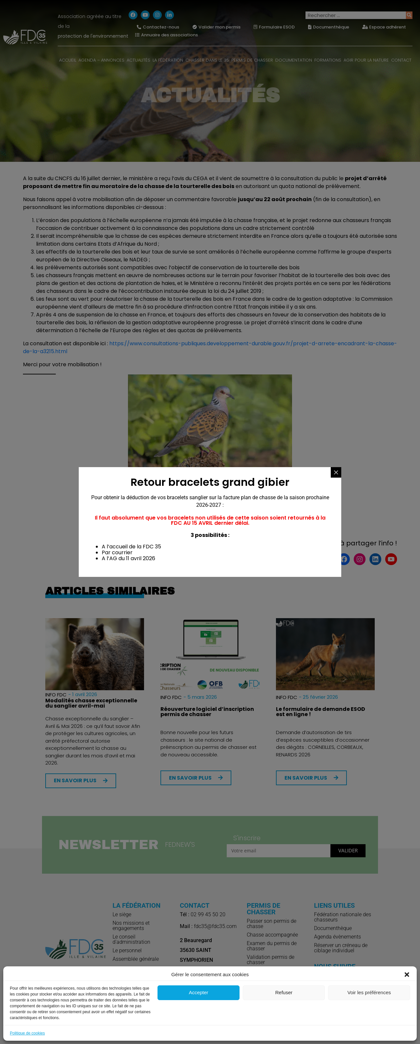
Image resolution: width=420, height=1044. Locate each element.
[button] (407, 974)
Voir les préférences (369, 992)
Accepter (198, 992)
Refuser (284, 992)
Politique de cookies (27, 1033)
